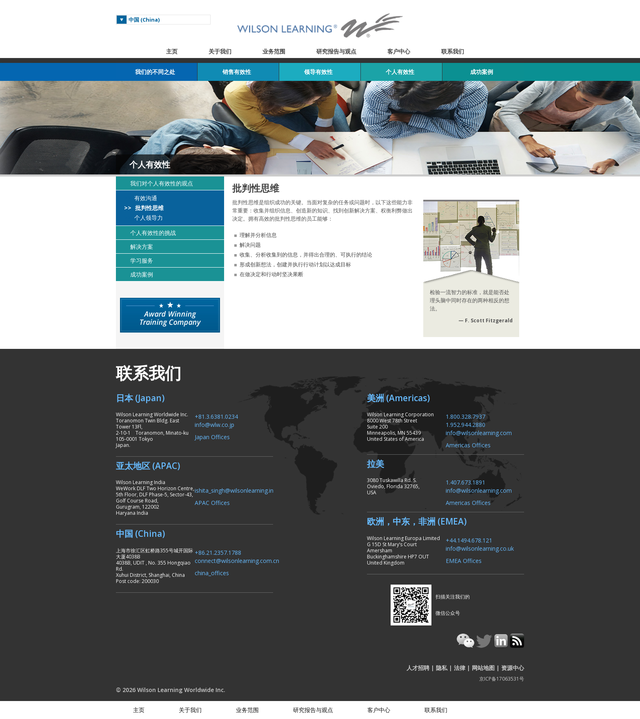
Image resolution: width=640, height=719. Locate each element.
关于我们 (220, 51)
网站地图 (483, 668)
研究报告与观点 (336, 51)
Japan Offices (212, 436)
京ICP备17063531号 (501, 678)
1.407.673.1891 (465, 481)
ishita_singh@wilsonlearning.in (234, 490)
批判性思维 (148, 208)
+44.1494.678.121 (469, 539)
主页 (172, 51)
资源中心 (512, 668)
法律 (459, 668)
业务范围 (273, 51)
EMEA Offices (464, 560)
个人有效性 (149, 164)
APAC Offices (212, 502)
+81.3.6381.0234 (216, 416)
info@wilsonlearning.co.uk (480, 548)
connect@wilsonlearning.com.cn (237, 560)
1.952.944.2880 (465, 424)
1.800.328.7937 (465, 416)
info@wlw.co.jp (214, 424)
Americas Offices (468, 444)
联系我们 (452, 51)
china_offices (212, 572)
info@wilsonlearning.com (479, 432)
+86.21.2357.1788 (218, 552)
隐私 (441, 668)
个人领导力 (148, 217)
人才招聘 (418, 668)
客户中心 (398, 51)
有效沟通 (145, 198)
